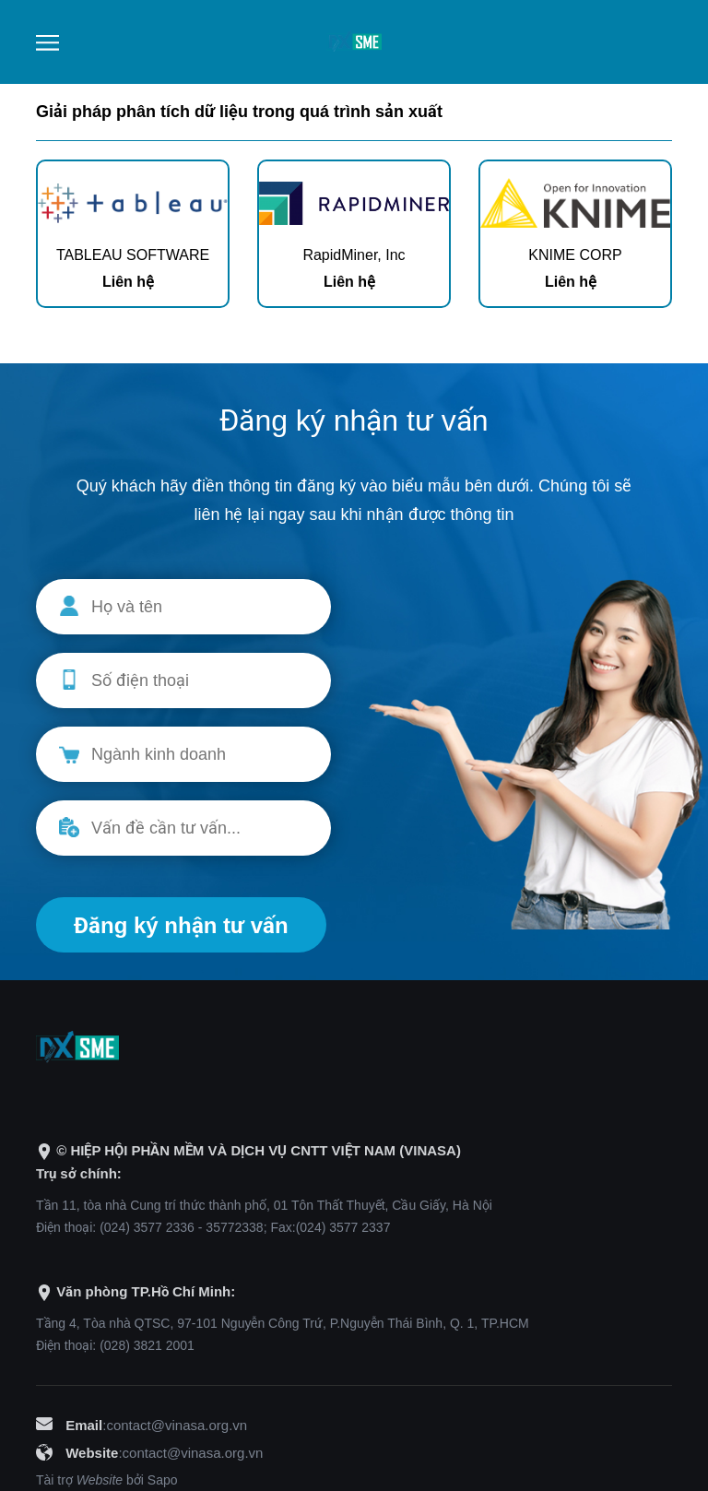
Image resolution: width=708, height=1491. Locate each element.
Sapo (163, 1480)
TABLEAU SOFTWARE (132, 255)
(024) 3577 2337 (343, 1227)
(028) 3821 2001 (147, 1345)
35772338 (234, 1227)
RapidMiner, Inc (353, 255)
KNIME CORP (574, 255)
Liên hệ (128, 282)
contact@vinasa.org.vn (176, 1425)
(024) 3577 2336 (147, 1227)
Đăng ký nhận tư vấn (181, 925)
